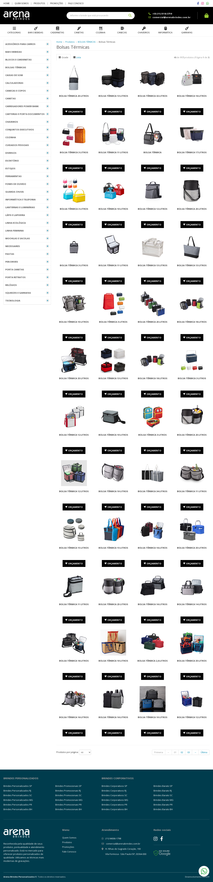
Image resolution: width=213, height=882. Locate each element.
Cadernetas (57, 32)
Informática (165, 32)
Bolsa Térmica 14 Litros (192, 604)
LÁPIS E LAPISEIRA (27, 215)
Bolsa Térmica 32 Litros (152, 95)
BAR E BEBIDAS (27, 52)
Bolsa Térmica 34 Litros (152, 491)
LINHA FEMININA (27, 231)
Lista (77, 57)
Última (204, 752)
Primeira (158, 752)
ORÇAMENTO (74, 111)
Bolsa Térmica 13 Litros (113, 95)
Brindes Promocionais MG (68, 800)
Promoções (56, 3)
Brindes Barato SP (163, 786)
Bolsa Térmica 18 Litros (152, 378)
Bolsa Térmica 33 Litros (74, 378)
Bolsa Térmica (152, 152)
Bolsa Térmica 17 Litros (192, 152)
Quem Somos (22, 3)
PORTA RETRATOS (27, 277)
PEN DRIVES (27, 262)
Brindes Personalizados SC (17, 795)
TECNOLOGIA (27, 300)
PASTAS (27, 254)
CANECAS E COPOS (27, 91)
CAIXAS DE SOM (27, 75)
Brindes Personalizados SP (17, 786)
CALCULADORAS (27, 83)
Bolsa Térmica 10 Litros (113, 208)
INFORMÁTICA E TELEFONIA (27, 199)
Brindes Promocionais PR (68, 804)
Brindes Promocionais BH (68, 809)
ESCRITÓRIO (27, 161)
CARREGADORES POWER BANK (27, 106)
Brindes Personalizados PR (17, 804)
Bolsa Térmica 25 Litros (74, 95)
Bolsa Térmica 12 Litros (152, 208)
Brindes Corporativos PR (114, 804)
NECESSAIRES (27, 246)
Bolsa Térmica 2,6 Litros (152, 660)
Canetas (79, 32)
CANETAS (27, 98)
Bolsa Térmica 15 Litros (74, 547)
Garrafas (186, 32)
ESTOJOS (27, 168)
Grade (63, 57)
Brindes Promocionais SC (68, 795)
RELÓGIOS (27, 285)
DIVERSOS (27, 153)
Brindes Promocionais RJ (68, 790)
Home (6, 3)
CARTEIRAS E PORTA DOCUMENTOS (27, 114)
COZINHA (27, 137)
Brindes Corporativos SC (114, 795)
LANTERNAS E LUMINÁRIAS (27, 207)
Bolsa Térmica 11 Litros (113, 152)
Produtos (39, 3)
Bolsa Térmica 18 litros (192, 321)
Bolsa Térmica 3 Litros (74, 152)
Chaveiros (144, 32)
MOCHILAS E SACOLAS (27, 238)
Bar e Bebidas (35, 32)
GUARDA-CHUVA (27, 192)
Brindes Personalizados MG (18, 800)
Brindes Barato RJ (163, 790)
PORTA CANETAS (27, 269)
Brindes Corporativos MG (115, 800)
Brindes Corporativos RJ (114, 790)
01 (175, 752)
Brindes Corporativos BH (114, 809)
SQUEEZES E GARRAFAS (27, 293)
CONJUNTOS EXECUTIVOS (27, 129)
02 (182, 752)
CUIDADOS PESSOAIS (27, 145)
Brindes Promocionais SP (68, 786)
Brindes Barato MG (163, 800)
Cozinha (100, 32)
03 (188, 752)
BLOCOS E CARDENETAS (27, 59)
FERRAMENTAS (27, 176)
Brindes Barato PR (163, 804)
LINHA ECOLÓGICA (27, 223)
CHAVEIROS (27, 122)
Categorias (14, 32)
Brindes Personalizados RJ (17, 790)
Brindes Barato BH (163, 809)
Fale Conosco (76, 3)
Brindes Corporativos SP (114, 786)
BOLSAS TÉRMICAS (27, 67)
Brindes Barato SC (163, 795)
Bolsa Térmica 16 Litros (192, 95)
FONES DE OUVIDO (27, 184)
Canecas (122, 32)
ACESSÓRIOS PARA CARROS (27, 44)
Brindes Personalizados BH (17, 809)
